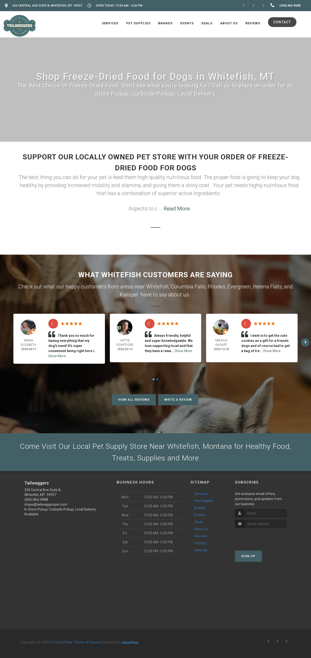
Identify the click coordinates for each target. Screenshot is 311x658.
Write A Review (178, 399)
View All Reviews (134, 399)
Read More (177, 209)
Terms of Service (88, 642)
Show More (57, 356)
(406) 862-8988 (36, 500)
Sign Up (248, 556)
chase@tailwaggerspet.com (45, 504)
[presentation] (261, 537)
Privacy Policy (62, 642)
